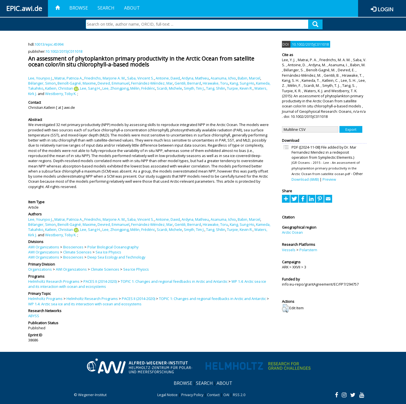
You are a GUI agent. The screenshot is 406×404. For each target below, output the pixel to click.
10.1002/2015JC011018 (63, 51)
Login (385, 9)
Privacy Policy (192, 394)
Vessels (288, 249)
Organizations (40, 269)
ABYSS (33, 315)
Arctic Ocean (292, 232)
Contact (213, 394)
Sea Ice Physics (108, 252)
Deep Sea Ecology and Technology (116, 257)
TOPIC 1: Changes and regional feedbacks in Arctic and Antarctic (174, 281)
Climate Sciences (77, 252)
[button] (285, 308)
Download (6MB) (305, 179)
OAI (226, 394)
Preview (329, 179)
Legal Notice (167, 394)
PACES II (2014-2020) (100, 281)
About (132, 8)
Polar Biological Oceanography (112, 247)
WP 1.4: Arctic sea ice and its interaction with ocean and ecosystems (85, 303)
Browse (78, 8)
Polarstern (308, 249)
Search (106, 8)
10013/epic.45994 (48, 44)
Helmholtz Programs (45, 298)
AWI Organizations (43, 247)
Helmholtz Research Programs (54, 281)
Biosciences (73, 247)
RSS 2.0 (239, 394)
